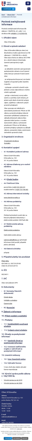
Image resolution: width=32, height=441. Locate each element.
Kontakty (7, 143)
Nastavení (24, 438)
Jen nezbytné (16, 438)
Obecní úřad (11, 14)
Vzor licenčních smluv (17, 359)
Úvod (3, 14)
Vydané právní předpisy (17, 330)
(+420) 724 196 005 (21, 189)
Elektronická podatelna (12, 230)
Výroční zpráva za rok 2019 (13, 380)
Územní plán (8, 303)
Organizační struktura (11, 141)
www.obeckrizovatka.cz (12, 197)
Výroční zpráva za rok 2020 (13, 383)
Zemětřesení (7, 9)
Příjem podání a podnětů (16, 316)
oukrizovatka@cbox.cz (11, 240)
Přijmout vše (8, 438)
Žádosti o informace (12, 312)
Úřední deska (8, 297)
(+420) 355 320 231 (18, 187)
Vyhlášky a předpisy (10, 300)
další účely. (19, 428)
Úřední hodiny (12, 179)
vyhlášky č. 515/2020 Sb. (19, 33)
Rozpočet (11, 308)
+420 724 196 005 (8, 422)
